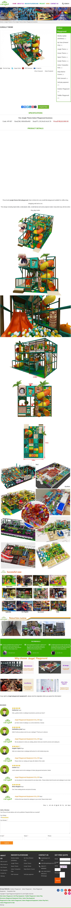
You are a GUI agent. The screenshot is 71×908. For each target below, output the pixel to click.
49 (58, 805)
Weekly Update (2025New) (62, 37)
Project (42, 3)
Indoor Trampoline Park (63, 66)
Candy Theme (63, 61)
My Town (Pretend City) (63, 44)
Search (66, 3)
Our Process (3, 867)
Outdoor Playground (63, 90)
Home (14, 3)
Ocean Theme (63, 53)
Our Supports (3, 870)
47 (54, 805)
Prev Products (38, 71)
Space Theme (63, 57)
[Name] (65, 859)
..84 (66, 805)
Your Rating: (3, 815)
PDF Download (28, 68)
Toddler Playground (63, 97)
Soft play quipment (63, 84)
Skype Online (17, 68)
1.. (47, 805)
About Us (20, 3)
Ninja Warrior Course (61, 73)
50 (60, 805)
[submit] (58, 880)
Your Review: (3, 820)
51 (63, 805)
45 (50, 805)
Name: (26, 836)
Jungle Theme (63, 49)
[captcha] (58, 869)
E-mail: (2, 836)
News (48, 3)
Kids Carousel (63, 78)
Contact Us (54, 3)
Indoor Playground (31, 3)
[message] (62, 874)
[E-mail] (65, 863)
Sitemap (2, 876)
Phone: (49, 836)
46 (52, 805)
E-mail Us (38, 68)
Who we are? (3, 861)
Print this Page (6, 68)
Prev (44, 805)
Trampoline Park (11, 891)
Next (69, 805)
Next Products (48, 71)
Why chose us (4, 864)
